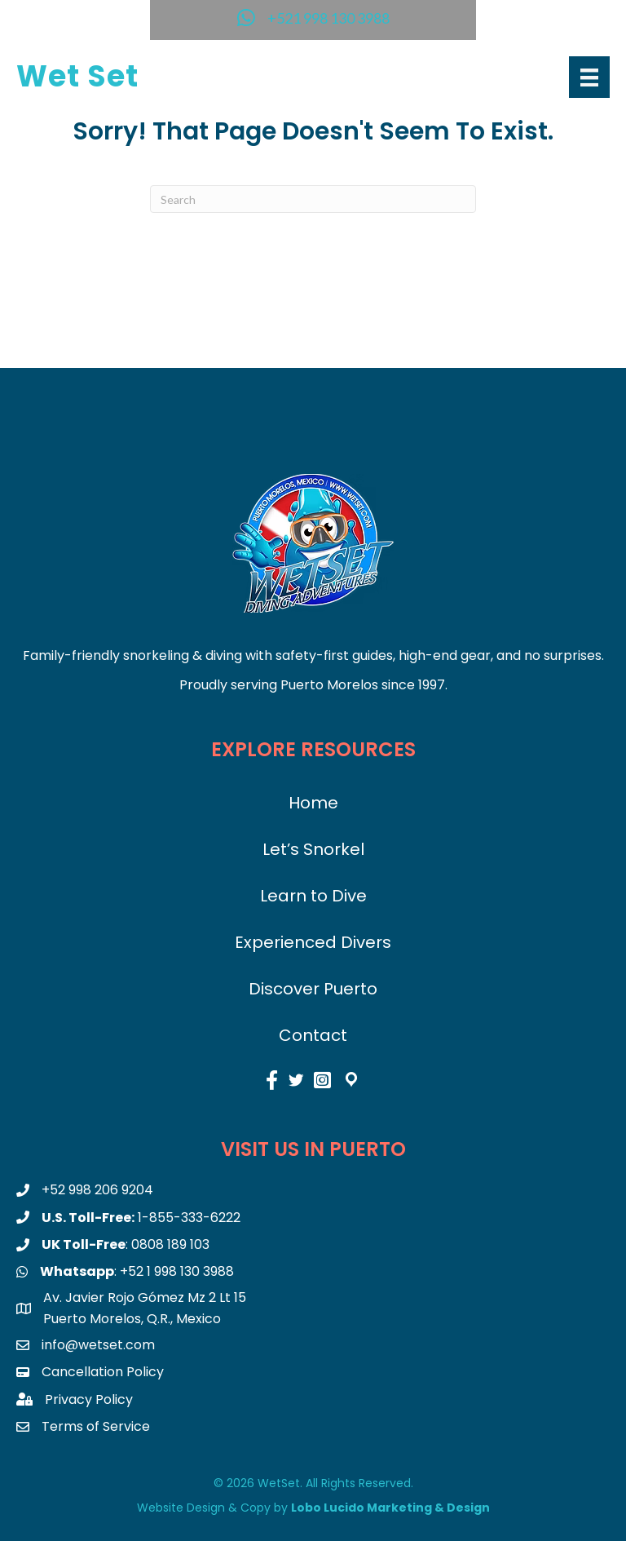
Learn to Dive (313, 895)
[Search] (313, 199)
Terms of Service (96, 1426)
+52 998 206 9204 (97, 1189)
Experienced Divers (313, 942)
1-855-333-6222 (189, 1217)
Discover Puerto (313, 988)
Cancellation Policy (103, 1371)
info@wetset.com (98, 1344)
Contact (313, 1035)
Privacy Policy (89, 1399)
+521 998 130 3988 (328, 18)
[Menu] (589, 77)
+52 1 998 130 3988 (177, 1271)
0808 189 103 (170, 1244)
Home (313, 802)
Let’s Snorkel (313, 849)
